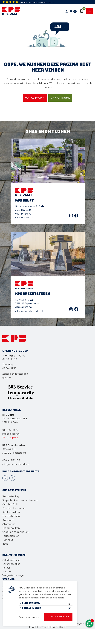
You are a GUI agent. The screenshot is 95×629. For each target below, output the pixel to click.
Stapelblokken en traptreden (19, 500)
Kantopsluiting (11, 512)
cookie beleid (57, 597)
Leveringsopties (11, 564)
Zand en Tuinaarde (13, 508)
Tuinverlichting (11, 516)
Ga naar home (60, 97)
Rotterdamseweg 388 (14, 418)
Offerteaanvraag (11, 560)
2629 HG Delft (10, 422)
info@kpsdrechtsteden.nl (29, 311)
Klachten (7, 571)
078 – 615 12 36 (23, 307)
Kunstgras (8, 520)
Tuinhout (7, 539)
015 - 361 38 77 (23, 213)
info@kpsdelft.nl (24, 217)
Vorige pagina (34, 97)
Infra (5, 543)
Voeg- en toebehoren (15, 531)
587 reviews (25, 2)
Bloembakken (11, 527)
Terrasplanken (10, 535)
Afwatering (8, 523)
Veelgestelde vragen (13, 575)
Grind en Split (10, 504)
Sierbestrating (10, 496)
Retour (6, 567)
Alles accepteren (58, 616)
